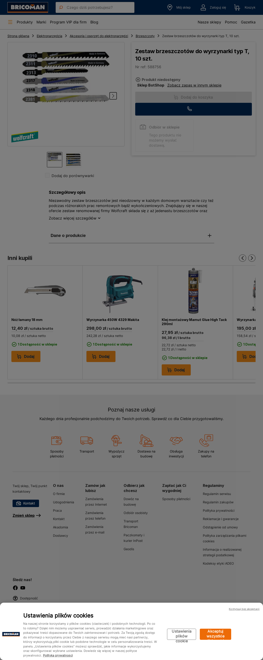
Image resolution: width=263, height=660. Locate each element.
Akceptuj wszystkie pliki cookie (215, 634)
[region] (131, 631)
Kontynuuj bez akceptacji (244, 609)
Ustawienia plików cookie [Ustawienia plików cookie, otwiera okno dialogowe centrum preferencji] (181, 634)
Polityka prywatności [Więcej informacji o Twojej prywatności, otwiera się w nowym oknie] (58, 655)
